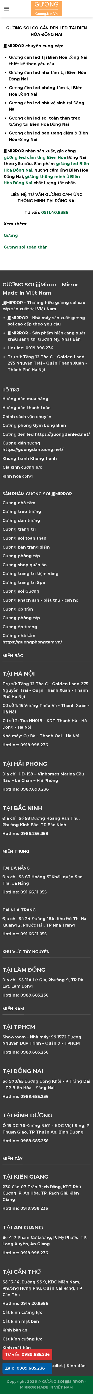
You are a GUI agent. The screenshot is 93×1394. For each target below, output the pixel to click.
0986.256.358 (34, 833)
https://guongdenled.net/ (62, 434)
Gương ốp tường (19, 627)
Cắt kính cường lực (22, 1312)
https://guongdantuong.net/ (32, 449)
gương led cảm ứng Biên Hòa (35, 157)
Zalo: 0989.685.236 (25, 1368)
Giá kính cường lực (22, 467)
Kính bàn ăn (14, 1330)
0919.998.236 (39, 348)
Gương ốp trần (17, 609)
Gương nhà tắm (18, 503)
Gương (11, 235)
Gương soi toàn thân (26, 247)
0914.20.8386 (34, 1303)
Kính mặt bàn (16, 1347)
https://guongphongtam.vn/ (32, 642)
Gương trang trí (19, 529)
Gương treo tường (21, 511)
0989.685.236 (34, 995)
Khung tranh (43, 458)
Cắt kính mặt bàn (20, 1321)
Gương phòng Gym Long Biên (34, 425)
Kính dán (76, 1365)
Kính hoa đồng (17, 476)
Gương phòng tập (21, 618)
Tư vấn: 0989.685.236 (27, 1354)
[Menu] (7, 8)
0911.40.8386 (54, 212)
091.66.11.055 (33, 892)
